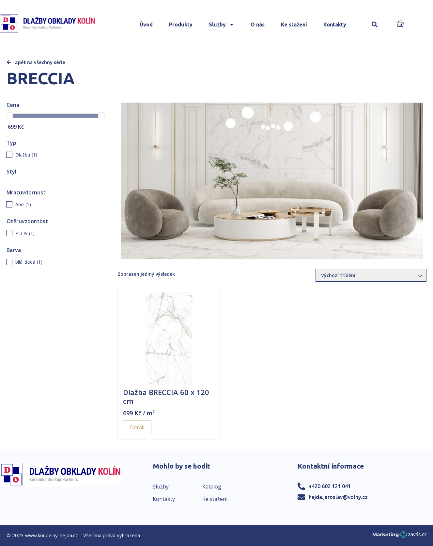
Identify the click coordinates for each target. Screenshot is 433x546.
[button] (374, 24)
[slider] (9, 115)
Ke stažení (294, 24)
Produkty (181, 24)
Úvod (146, 24)
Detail (137, 427)
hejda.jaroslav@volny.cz (338, 497)
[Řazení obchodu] (371, 275)
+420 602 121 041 (330, 486)
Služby (221, 24)
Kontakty (334, 24)
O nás (258, 24)
